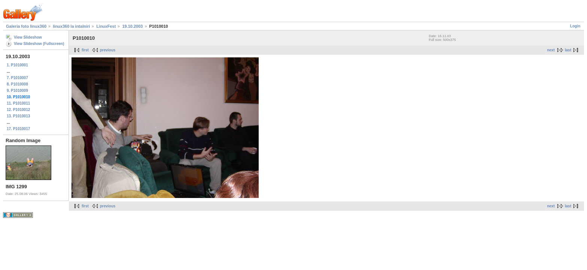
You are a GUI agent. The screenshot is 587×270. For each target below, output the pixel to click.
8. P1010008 (17, 84)
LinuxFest (106, 26)
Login (575, 26)
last (568, 50)
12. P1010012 (18, 110)
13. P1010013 (18, 116)
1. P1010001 (17, 65)
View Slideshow (28, 37)
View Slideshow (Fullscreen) (39, 44)
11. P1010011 (18, 103)
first (85, 50)
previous (108, 50)
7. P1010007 (17, 78)
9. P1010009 (17, 90)
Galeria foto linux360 (26, 26)
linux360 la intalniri (71, 26)
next (551, 50)
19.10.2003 (132, 26)
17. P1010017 (18, 129)
